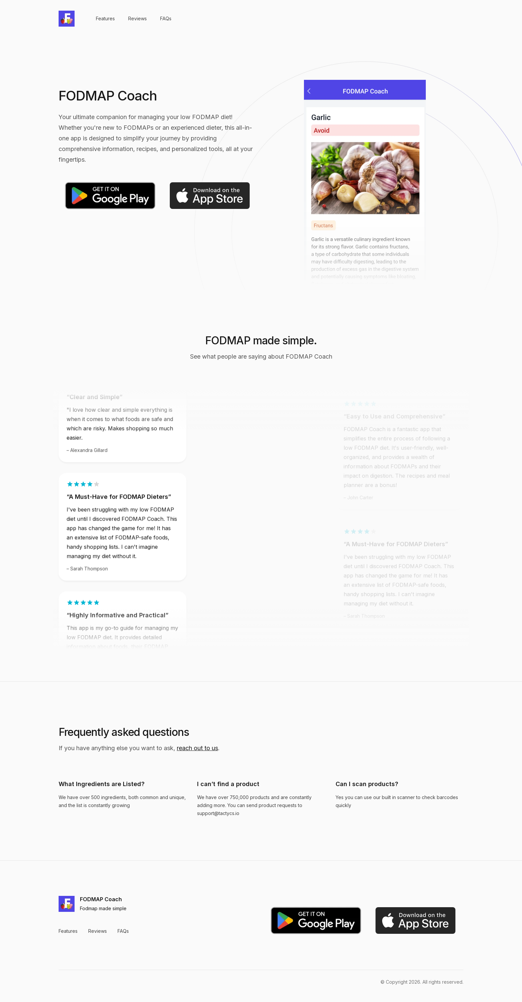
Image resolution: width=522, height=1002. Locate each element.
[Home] (67, 19)
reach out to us (197, 748)
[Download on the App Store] (210, 195)
